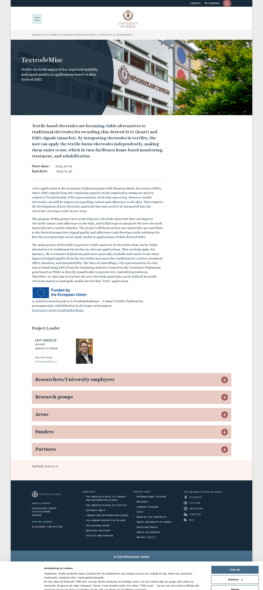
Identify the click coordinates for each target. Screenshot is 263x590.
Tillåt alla (235, 546)
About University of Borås (154, 522)
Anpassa (235, 556)
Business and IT (96, 510)
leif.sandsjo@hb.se (46, 361)
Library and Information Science (107, 515)
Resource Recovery (98, 531)
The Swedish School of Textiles (106, 505)
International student (151, 497)
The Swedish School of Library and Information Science (106, 498)
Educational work (98, 526)
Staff (140, 512)
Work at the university (152, 517)
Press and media (147, 527)
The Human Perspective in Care (106, 520)
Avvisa (235, 565)
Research (67, 35)
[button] (224, 379)
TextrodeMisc (124, 35)
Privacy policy (146, 537)
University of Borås (45, 35)
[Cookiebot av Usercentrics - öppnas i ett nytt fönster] (21, 583)
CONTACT (195, 3)
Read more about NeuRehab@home (58, 310)
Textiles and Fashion (99, 536)
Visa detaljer (51, 583)
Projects (106, 35)
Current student (148, 507)
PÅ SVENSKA (212, 3)
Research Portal (87, 35)
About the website (148, 532)
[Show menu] (37, 18)
